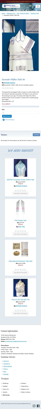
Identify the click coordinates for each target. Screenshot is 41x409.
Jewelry (5, 392)
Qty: (3, 109)
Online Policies (7, 366)
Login (27, 10)
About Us (6, 361)
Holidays (23, 383)
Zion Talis (22, 226)
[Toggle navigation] (38, 6)
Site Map (5, 374)
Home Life (6, 389)
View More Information (20, 193)
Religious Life (25, 389)
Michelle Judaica (9, 83)
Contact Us (6, 363)
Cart (37, 10)
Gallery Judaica (25, 392)
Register (32, 10)
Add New (36, 134)
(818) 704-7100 (19, 10)
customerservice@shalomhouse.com (16, 341)
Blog (4, 371)
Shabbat (5, 386)
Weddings (5, 383)
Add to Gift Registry (9, 119)
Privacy (5, 369)
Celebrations (24, 386)
